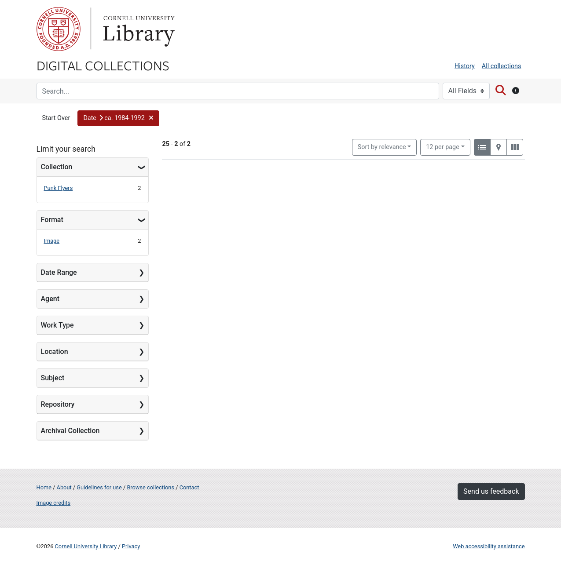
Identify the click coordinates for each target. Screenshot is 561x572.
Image (52, 240)
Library (138, 29)
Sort (382, 147)
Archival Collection (70, 430)
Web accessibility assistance (488, 546)
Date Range (59, 272)
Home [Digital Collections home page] (44, 487)
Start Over (56, 118)
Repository (58, 404)
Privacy (131, 546)
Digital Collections (103, 65)
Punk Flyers (58, 188)
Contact (189, 487)
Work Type (57, 325)
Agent (50, 299)
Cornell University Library (86, 546)
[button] (118, 118)
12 (442, 146)
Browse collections (150, 487)
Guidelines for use (99, 487)
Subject (53, 378)
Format (52, 219)
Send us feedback (491, 491)
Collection (57, 167)
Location (54, 351)
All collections (501, 66)
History (465, 66)
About (64, 487)
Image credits (54, 502)
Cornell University (59, 29)
